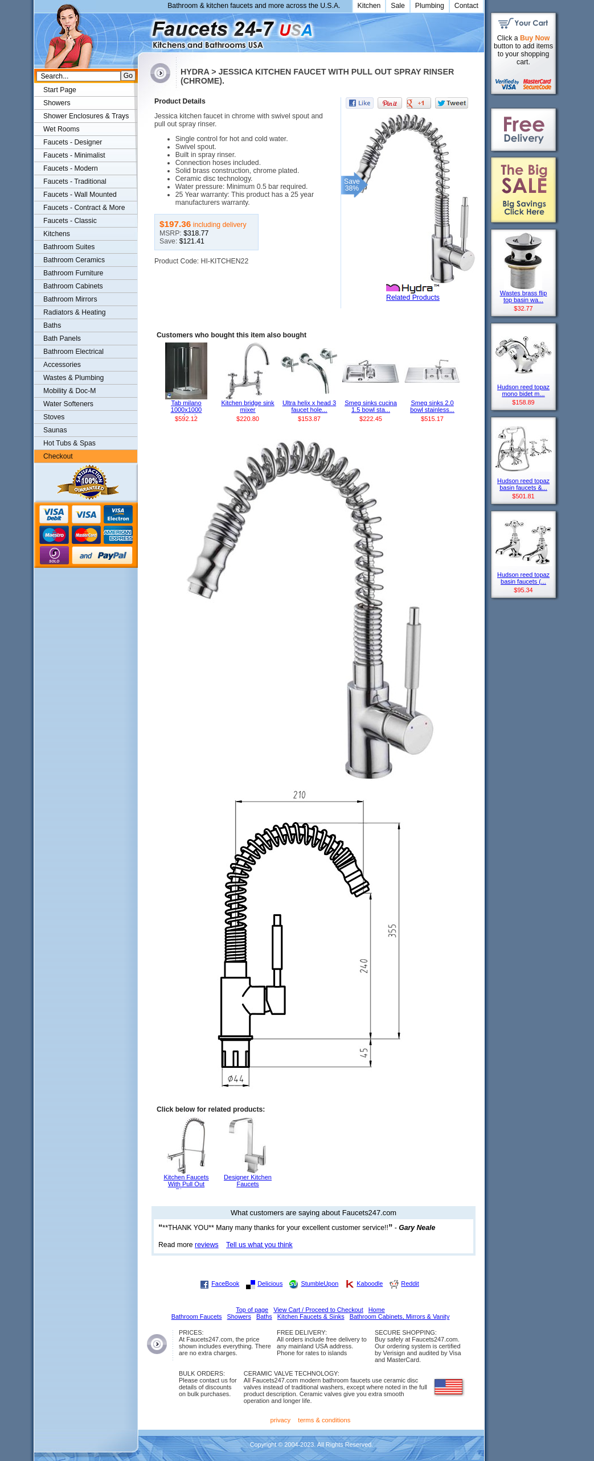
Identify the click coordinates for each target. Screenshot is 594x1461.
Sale (398, 6)
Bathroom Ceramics (74, 260)
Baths (52, 325)
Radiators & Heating (74, 312)
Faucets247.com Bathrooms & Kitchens (143, 30)
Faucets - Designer (72, 142)
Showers (57, 103)
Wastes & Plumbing (73, 378)
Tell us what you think (259, 1245)
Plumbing (429, 6)
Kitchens (56, 234)
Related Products (413, 298)
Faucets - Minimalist (74, 155)
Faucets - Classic (70, 221)
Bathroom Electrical (73, 352)
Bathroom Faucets (196, 1316)
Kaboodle (370, 1283)
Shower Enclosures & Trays (86, 116)
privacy (281, 1420)
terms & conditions (324, 1420)
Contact (466, 6)
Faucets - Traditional (74, 181)
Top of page (252, 1309)
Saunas (55, 430)
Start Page (59, 90)
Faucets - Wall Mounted (80, 195)
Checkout (58, 456)
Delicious (269, 1283)
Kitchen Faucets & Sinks (311, 1316)
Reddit (410, 1283)
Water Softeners (68, 404)
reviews (207, 1245)
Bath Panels (62, 338)
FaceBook (225, 1283)
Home (376, 1309)
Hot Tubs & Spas (69, 443)
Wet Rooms (61, 129)
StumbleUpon (319, 1283)
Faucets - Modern (70, 168)
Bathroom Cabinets (73, 286)
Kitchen (369, 6)
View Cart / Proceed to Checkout (318, 1309)
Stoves (53, 417)
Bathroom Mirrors (70, 299)
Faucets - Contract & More (84, 208)
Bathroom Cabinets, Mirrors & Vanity (400, 1316)
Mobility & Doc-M (69, 391)
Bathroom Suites (69, 247)
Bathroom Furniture (73, 273)
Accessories (62, 365)
